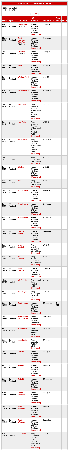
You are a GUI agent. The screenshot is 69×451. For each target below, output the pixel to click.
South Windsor (21, 394)
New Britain (22, 104)
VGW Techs (22, 280)
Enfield (21, 352)
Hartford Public (21, 232)
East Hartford (21, 39)
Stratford (21, 42)
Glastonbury (23, 24)
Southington (22, 292)
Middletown (23, 190)
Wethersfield (23, 77)
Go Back (34, 14)
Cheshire (22, 52)
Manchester (22, 328)
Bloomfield (22, 434)
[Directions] (36, 34)
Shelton (21, 157)
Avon (20, 65)
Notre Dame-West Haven (23, 318)
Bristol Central (21, 246)
